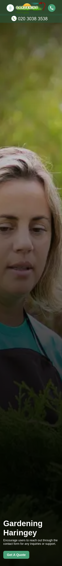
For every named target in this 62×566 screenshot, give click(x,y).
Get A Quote (16, 555)
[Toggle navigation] (10, 8)
